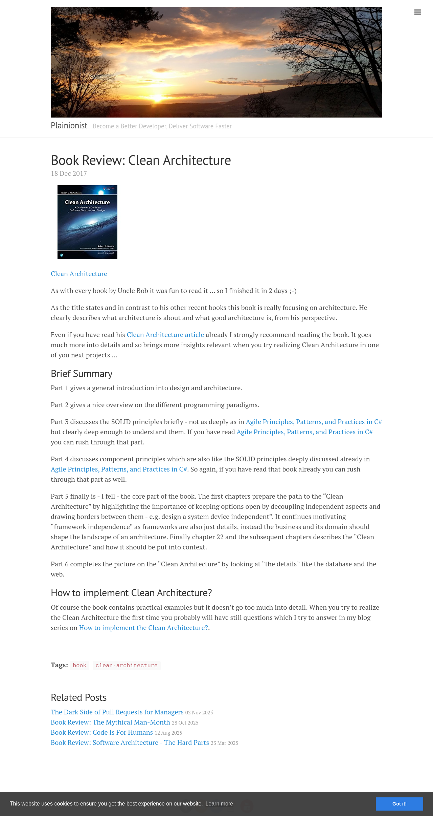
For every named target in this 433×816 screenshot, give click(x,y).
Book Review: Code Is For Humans (116, 732)
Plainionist (69, 125)
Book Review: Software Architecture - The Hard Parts (144, 742)
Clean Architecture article (165, 334)
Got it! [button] (399, 804)
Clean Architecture (79, 273)
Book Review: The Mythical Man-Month (125, 722)
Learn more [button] (219, 804)
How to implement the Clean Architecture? (143, 627)
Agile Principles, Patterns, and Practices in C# (314, 421)
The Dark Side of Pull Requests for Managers (132, 711)
